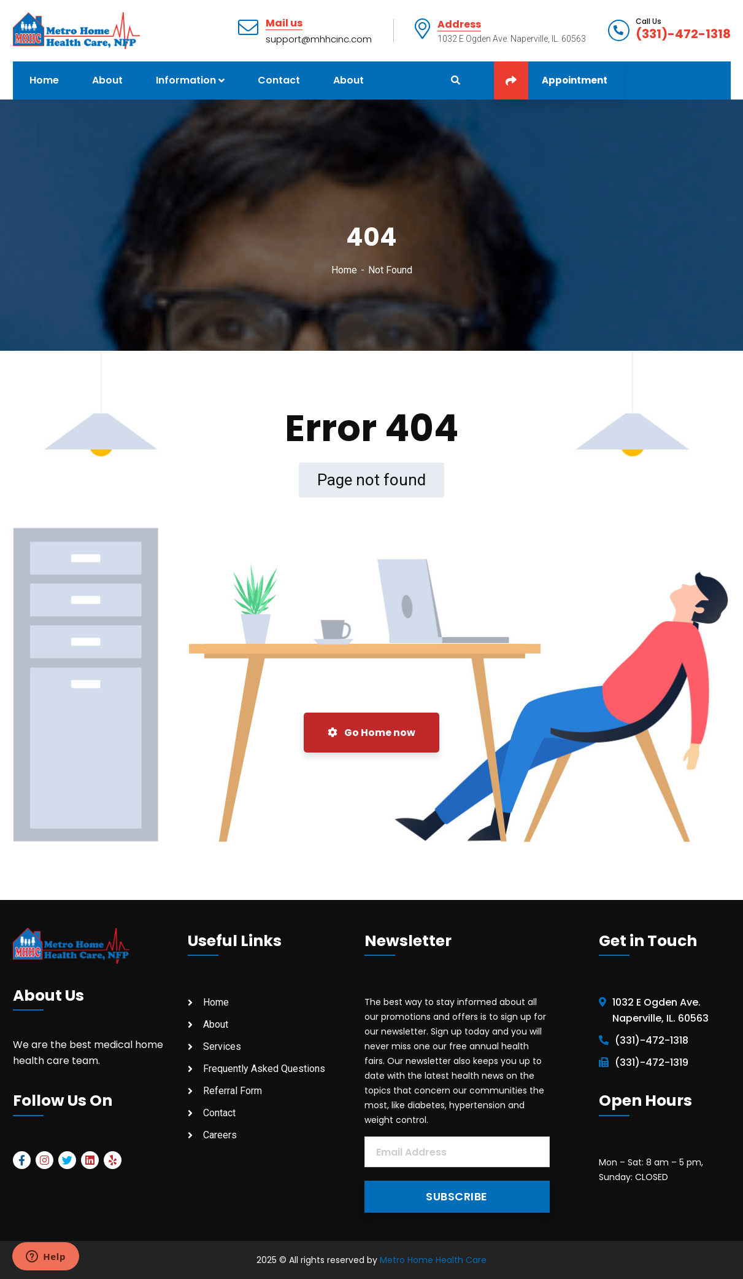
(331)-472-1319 (651, 1062)
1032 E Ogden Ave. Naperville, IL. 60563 (660, 1010)
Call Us (648, 21)
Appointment (550, 80)
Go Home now (371, 733)
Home (344, 270)
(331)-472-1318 (683, 33)
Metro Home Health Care (433, 1260)
